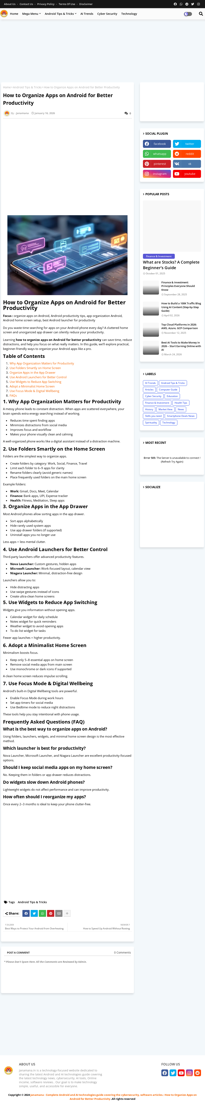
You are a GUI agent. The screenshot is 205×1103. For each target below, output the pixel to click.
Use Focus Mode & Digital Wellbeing (34, 391)
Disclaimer (86, 4)
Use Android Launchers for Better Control (38, 377)
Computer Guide (168, 389)
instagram (160, 174)
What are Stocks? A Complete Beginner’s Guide (171, 264)
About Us (10, 4)
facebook (160, 144)
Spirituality (151, 422)
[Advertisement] (102, 51)
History (149, 409)
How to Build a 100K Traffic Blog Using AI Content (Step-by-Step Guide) (181, 307)
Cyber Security (107, 14)
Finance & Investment (157, 402)
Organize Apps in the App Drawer (32, 372)
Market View (165, 409)
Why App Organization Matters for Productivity (42, 363)
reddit (190, 154)
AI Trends (86, 14)
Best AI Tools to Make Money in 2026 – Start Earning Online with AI (181, 346)
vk (189, 164)
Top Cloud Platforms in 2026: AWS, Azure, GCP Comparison (179, 326)
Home (14, 14)
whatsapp (159, 154)
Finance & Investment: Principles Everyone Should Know (178, 286)
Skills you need (153, 416)
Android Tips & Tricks (59, 14)
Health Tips (181, 402)
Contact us (27, 4)
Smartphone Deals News (181, 416)
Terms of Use (67, 4)
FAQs (13, 395)
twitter (189, 144)
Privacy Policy (46, 4)
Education (172, 396)
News (181, 409)
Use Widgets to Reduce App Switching (35, 382)
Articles (149, 389)
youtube (189, 174)
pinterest (160, 164)
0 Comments (122, 952)
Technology (129, 14)
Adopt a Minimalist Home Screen (32, 386)
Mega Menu (30, 14)
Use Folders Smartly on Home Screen (35, 368)
